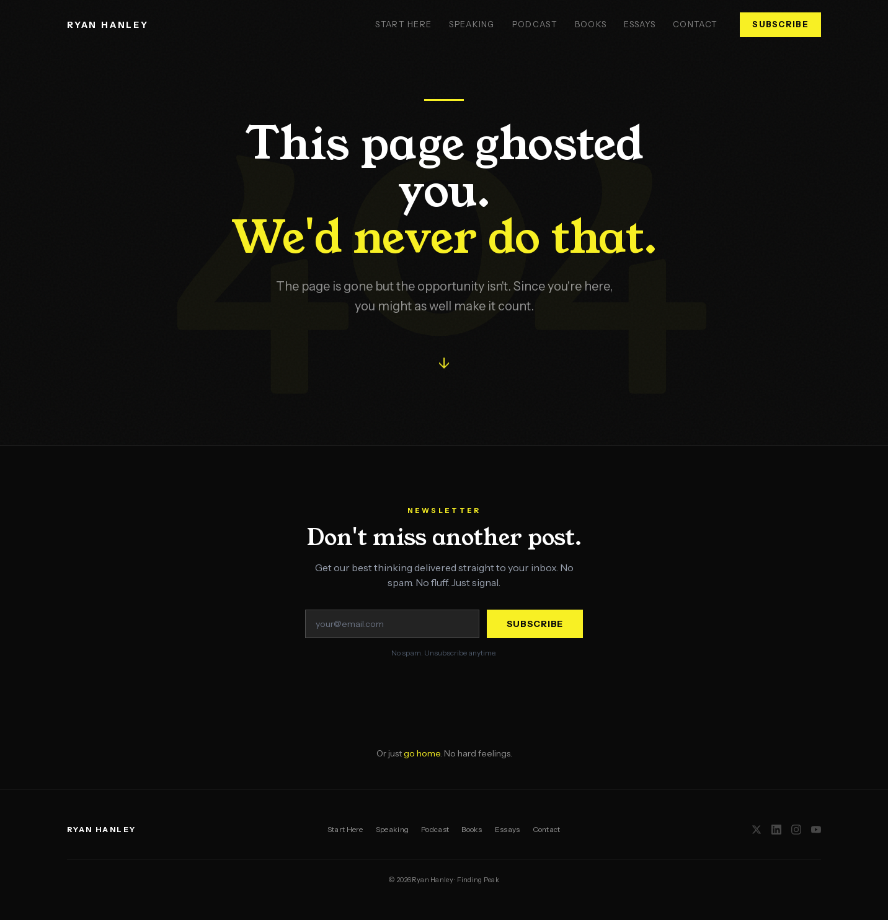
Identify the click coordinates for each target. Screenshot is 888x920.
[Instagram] (796, 830)
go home (422, 753)
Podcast (534, 24)
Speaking (471, 24)
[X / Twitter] (756, 830)
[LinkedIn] (776, 830)
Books (591, 24)
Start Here (403, 24)
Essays (639, 24)
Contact (695, 24)
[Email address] (392, 624)
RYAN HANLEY (108, 24)
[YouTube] (816, 830)
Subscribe (780, 24)
